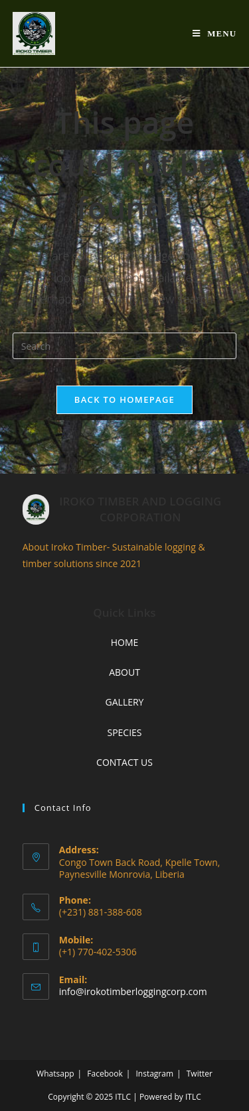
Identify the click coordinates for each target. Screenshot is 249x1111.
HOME (125, 642)
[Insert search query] (125, 346)
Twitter (199, 1073)
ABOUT (124, 672)
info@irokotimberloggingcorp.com (133, 991)
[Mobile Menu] (215, 33)
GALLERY (125, 702)
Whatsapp (55, 1073)
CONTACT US (124, 762)
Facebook (104, 1073)
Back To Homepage (124, 399)
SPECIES (124, 732)
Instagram (154, 1073)
